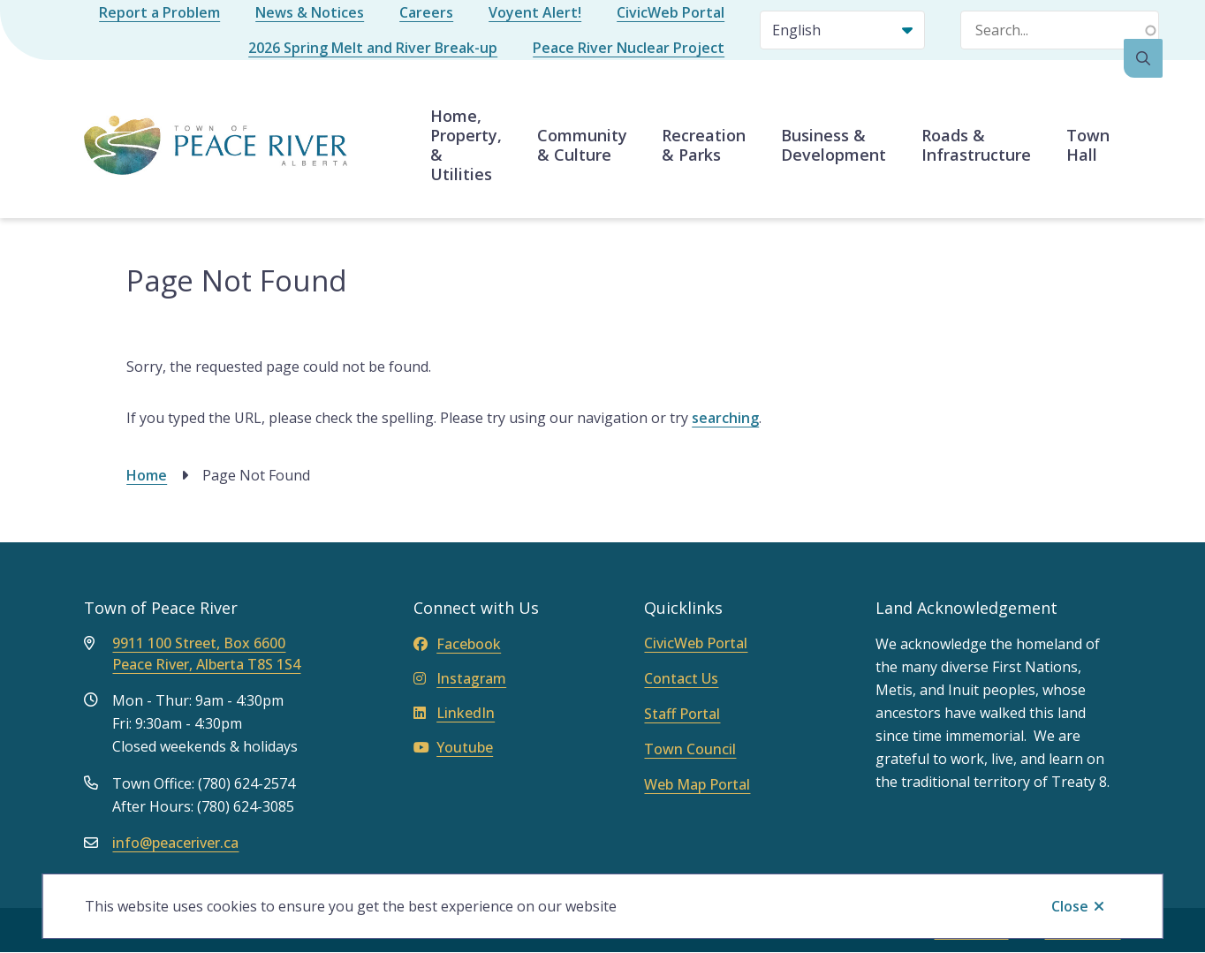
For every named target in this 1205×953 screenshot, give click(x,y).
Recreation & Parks (704, 145)
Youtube (453, 747)
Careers (426, 12)
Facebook (457, 644)
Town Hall (1088, 145)
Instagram (459, 678)
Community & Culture (582, 145)
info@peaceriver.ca (175, 842)
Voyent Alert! (535, 12)
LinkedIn (454, 712)
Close (1069, 906)
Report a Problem (159, 12)
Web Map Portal (697, 784)
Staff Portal (682, 713)
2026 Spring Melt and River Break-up (372, 47)
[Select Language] (842, 30)
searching (725, 417)
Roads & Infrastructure (976, 145)
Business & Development (833, 145)
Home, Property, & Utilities (466, 145)
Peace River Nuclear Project (628, 47)
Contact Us (681, 678)
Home (146, 475)
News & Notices (309, 12)
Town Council (690, 749)
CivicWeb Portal (670, 12)
